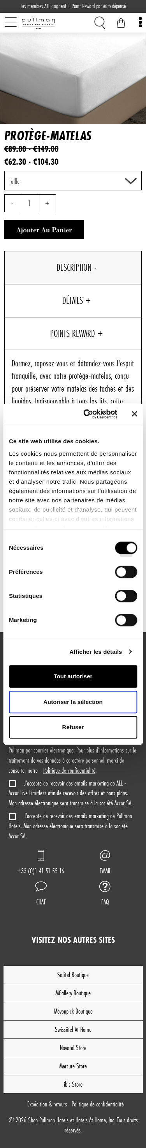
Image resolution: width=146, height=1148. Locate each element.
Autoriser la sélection (73, 702)
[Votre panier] (121, 24)
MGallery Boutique (73, 993)
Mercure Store (73, 1066)
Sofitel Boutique (73, 974)
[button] (41, 894)
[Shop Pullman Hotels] (51, 23)
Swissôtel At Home (73, 1029)
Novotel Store (73, 1047)
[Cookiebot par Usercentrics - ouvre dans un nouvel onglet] (87, 414)
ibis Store (73, 1084)
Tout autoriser (73, 676)
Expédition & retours (47, 1104)
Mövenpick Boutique (73, 1011)
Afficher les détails (95, 651)
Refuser (73, 727)
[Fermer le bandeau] (134, 414)
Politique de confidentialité (69, 770)
